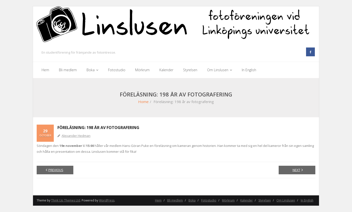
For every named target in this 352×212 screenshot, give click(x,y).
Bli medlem (175, 200)
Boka (192, 200)
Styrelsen (264, 200)
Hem (158, 200)
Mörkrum (228, 200)
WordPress (106, 200)
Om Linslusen (285, 200)
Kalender (246, 200)
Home (143, 101)
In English (307, 200)
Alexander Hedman (76, 135)
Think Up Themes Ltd (65, 200)
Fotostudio (208, 200)
